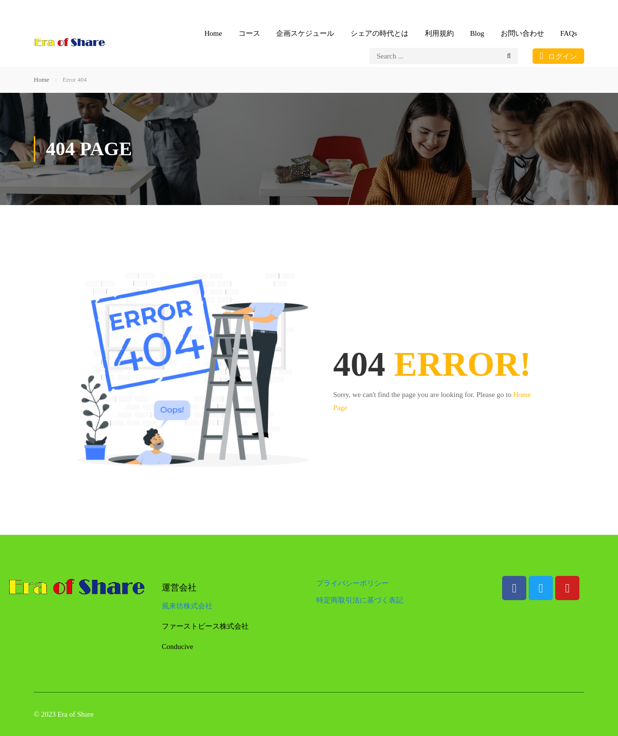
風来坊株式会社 (187, 606)
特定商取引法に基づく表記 (359, 600)
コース (249, 33)
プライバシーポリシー (352, 583)
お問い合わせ (522, 33)
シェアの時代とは (379, 33)
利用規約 (439, 33)
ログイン (558, 55)
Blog (477, 33)
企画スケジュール (305, 33)
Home (213, 33)
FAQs (568, 33)
